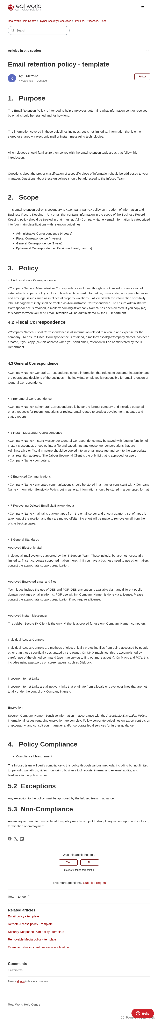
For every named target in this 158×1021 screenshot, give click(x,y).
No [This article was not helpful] (89, 862)
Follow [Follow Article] (142, 76)
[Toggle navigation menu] (143, 7)
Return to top (19, 896)
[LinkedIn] (22, 839)
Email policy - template (23, 916)
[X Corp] (16, 839)
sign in (21, 981)
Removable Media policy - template (32, 939)
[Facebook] (10, 839)
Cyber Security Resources (55, 20)
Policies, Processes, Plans (90, 20)
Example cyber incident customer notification (38, 947)
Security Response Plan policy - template (36, 931)
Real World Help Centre (22, 20)
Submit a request (94, 882)
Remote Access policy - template (30, 924)
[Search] (38, 30)
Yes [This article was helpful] (68, 862)
